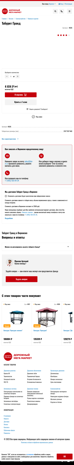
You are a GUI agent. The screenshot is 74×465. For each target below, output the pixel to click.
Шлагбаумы (53, 377)
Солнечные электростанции (12, 405)
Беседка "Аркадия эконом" (13, 331)
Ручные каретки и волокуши (35, 399)
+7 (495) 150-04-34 (12, 180)
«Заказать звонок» (27, 212)
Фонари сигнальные (56, 380)
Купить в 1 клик (20, 102)
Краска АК (7, 374)
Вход (60, 4)
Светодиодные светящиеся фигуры (58, 393)
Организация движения (57, 371)
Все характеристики (10, 139)
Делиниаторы (54, 374)
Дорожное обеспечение (34, 371)
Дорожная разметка (9, 371)
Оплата (6, 425)
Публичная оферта (9, 431)
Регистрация (68, 4)
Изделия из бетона (56, 403)
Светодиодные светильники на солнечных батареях (13, 393)
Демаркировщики (32, 405)
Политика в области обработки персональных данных (37, 443)
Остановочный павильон (34, 383)
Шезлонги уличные (56, 400)
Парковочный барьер (33, 377)
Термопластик (8, 377)
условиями (30, 454)
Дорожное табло (32, 374)
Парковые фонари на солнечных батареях (13, 398)
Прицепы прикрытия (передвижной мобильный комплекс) (35, 394)
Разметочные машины (33, 402)
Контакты (6, 428)
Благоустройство (55, 389)
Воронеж (52, 4)
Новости (6, 419)
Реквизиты (7, 434)
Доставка (6, 422)
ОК (65, 456)
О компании (7, 416)
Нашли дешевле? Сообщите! (37, 109)
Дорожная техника (32, 389)
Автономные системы (10, 389)
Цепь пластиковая (55, 383)
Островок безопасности (34, 380)
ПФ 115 (6, 383)
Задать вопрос (21, 279)
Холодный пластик (9, 380)
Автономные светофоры (11, 402)
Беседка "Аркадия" (40, 331)
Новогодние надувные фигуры (59, 397)
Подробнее (9, 218)
